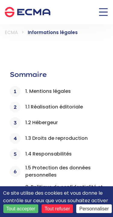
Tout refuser (57, 208)
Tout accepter (20, 208)
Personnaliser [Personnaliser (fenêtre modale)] (94, 208)
